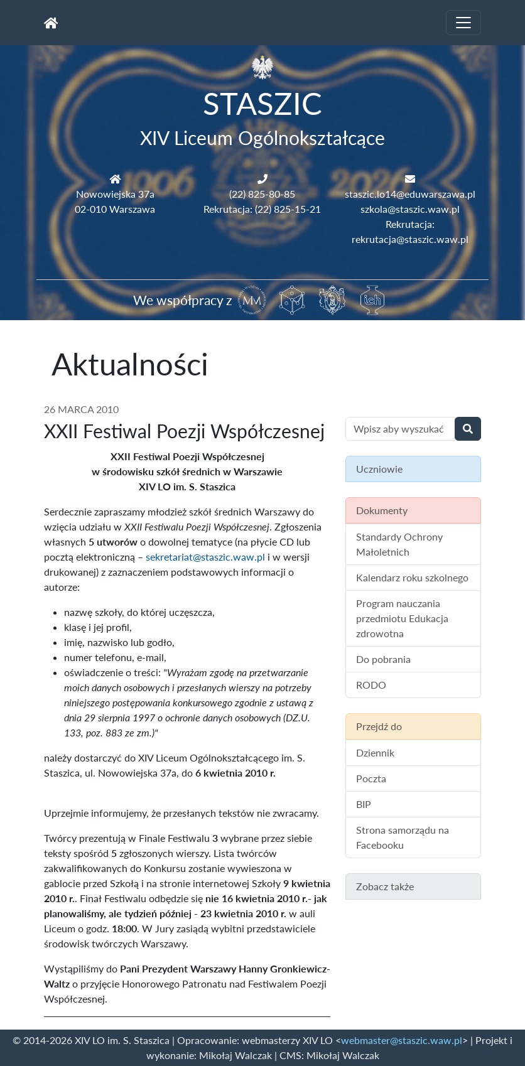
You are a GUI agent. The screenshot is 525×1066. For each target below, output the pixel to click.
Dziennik (375, 752)
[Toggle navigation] (463, 22)
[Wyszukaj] (468, 429)
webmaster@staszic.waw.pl (401, 1040)
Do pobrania (383, 659)
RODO (371, 685)
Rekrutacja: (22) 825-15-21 (262, 209)
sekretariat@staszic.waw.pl (205, 557)
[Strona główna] (51, 22)
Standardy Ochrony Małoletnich (399, 543)
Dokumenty (382, 510)
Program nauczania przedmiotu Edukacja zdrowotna (402, 618)
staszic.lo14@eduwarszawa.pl (410, 194)
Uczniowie (379, 469)
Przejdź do (379, 726)
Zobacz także (385, 886)
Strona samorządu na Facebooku (402, 837)
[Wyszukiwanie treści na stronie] (400, 429)
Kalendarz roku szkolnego (412, 577)
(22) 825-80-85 (262, 194)
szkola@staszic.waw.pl (410, 209)
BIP (363, 804)
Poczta (371, 778)
